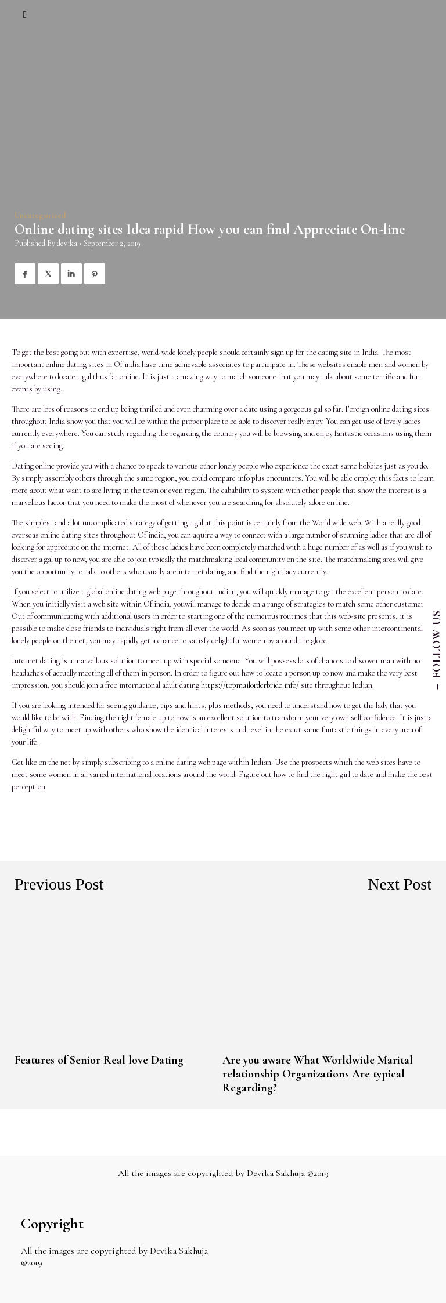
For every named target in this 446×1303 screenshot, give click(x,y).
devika (67, 243)
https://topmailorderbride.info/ (250, 685)
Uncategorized (40, 215)
